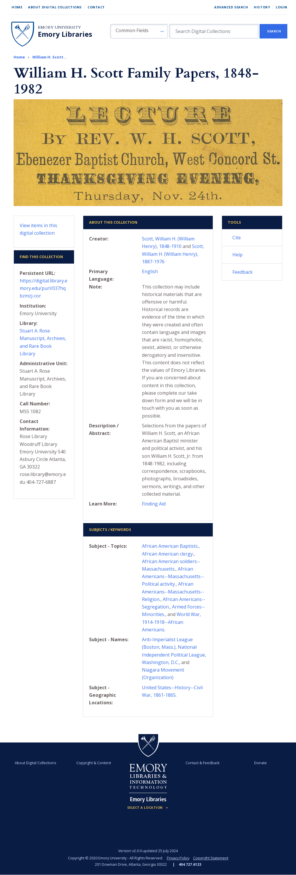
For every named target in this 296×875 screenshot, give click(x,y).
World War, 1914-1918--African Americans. (171, 622)
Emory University (59, 27)
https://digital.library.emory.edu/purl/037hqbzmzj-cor (43, 288)
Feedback (242, 272)
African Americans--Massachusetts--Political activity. (173, 576)
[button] (139, 31)
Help (237, 254)
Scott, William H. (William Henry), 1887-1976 (173, 253)
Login (281, 7)
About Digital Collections (55, 7)
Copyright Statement (210, 858)
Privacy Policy (178, 858)
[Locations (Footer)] (148, 807)
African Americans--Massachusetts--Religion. (173, 591)
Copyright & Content (94, 762)
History (262, 7)
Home (17, 7)
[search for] (213, 31)
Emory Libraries (65, 34)
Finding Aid (154, 504)
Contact (96, 7)
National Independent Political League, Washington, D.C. (174, 654)
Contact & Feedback (202, 762)
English (150, 271)
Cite (236, 237)
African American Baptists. (170, 546)
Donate (260, 762)
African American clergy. (168, 554)
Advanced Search (231, 7)
